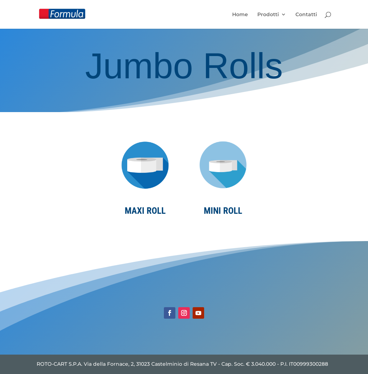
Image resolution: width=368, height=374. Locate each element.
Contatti (306, 15)
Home (240, 15)
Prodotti (268, 15)
